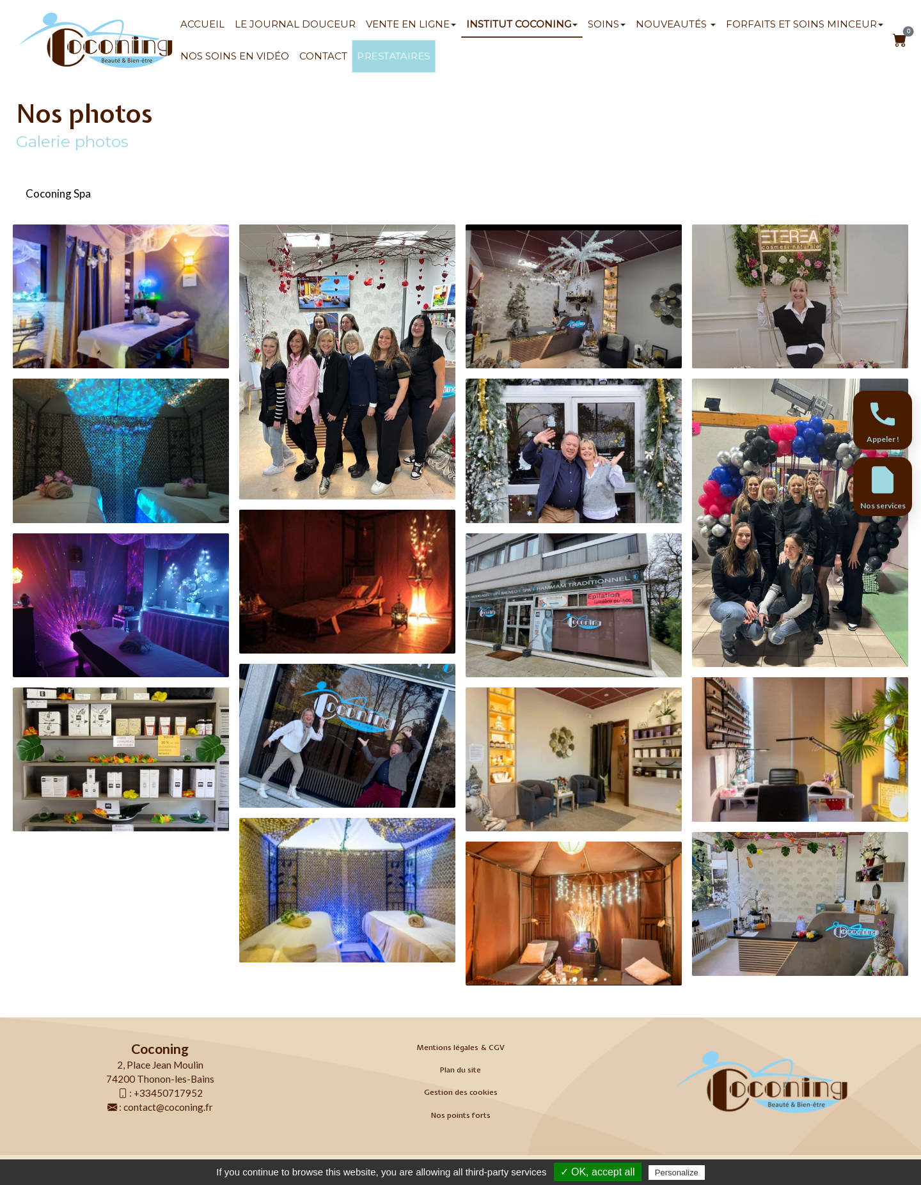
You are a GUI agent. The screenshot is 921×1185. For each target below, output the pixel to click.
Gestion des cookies (461, 1092)
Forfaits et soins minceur (804, 24)
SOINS (607, 24)
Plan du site (460, 1070)
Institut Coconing (522, 24)
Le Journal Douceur (295, 24)
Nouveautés (676, 24)
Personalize (676, 1172)
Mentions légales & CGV (460, 1047)
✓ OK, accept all (597, 1171)
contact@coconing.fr (168, 1107)
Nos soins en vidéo (234, 56)
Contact (323, 56)
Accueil (202, 24)
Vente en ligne (411, 24)
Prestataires (393, 56)
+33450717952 (168, 1093)
